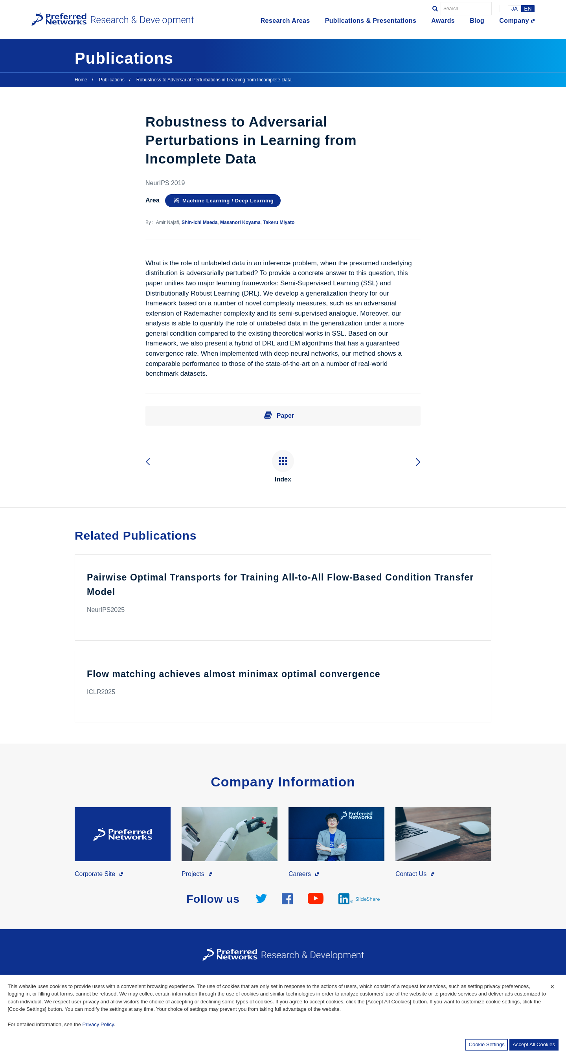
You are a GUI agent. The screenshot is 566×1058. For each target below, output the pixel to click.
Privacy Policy (98, 1024)
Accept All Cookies (534, 1044)
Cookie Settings (487, 1044)
